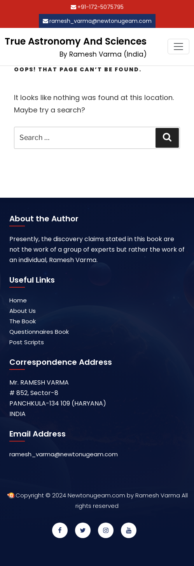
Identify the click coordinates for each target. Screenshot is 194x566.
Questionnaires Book (39, 332)
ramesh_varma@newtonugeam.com (100, 21)
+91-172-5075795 (100, 7)
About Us (22, 311)
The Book (22, 321)
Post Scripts (26, 342)
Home (18, 300)
